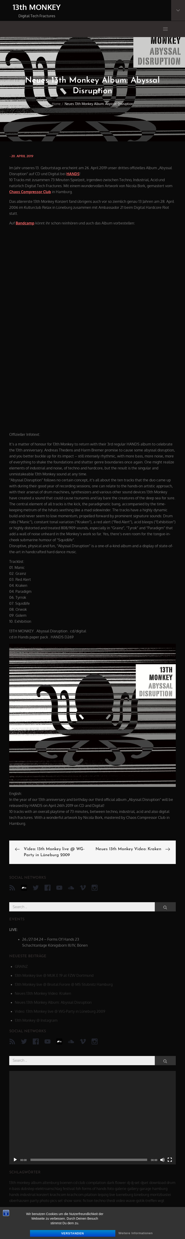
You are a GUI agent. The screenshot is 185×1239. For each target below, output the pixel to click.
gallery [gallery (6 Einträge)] (133, 1188)
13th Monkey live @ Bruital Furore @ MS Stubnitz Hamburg (64, 984)
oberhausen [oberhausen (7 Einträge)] (19, 1200)
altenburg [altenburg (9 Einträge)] (50, 1182)
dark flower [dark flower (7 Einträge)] (116, 1182)
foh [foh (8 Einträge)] (78, 1188)
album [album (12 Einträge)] (36, 1182)
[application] (92, 1117)
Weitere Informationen (136, 1233)
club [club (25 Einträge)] (81, 1182)
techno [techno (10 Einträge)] (100, 1200)
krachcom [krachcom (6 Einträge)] (58, 1194)
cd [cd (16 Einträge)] (75, 1182)
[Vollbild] (169, 1160)
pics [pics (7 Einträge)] (53, 1200)
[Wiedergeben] (15, 1160)
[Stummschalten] (162, 1160)
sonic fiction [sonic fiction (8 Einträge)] (83, 1200)
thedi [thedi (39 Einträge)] (111, 1200)
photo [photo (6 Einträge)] (44, 1200)
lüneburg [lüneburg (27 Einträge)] (141, 1194)
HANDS (72, 174)
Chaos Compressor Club (30, 191)
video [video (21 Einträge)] (120, 1200)
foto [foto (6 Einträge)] (110, 1188)
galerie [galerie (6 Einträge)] (120, 1188)
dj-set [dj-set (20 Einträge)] (135, 1182)
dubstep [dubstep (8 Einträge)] (27, 1188)
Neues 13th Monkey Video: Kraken (43, 993)
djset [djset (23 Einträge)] (144, 1182)
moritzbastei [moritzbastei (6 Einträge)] (160, 1194)
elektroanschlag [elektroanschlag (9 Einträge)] (48, 1188)
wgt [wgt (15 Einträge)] (161, 1200)
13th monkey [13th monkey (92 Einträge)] (19, 1182)
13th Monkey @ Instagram (36, 1020)
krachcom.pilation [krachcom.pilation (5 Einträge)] (82, 1194)
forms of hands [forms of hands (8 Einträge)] (94, 1188)
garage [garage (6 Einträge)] (145, 1188)
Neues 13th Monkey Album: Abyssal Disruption (53, 1002)
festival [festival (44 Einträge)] (69, 1188)
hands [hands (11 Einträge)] (14, 1194)
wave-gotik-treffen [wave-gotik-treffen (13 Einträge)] (141, 1200)
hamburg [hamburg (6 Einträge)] (159, 1188)
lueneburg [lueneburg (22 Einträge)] (124, 1194)
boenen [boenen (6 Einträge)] (66, 1182)
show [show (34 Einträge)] (68, 1200)
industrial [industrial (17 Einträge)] (28, 1194)
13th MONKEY (37, 7)
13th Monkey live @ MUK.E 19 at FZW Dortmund (54, 975)
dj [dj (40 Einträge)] (128, 1182)
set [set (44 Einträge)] (60, 1200)
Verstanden (72, 1233)
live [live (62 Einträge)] (112, 1194)
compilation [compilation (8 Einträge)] (96, 1182)
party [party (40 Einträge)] (34, 1200)
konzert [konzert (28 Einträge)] (42, 1194)
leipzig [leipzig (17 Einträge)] (103, 1194)
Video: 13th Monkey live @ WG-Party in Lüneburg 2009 (60, 1011)
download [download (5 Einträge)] (157, 1182)
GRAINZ (21, 966)
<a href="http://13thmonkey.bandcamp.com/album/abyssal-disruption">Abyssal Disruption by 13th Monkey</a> (49, 328)
